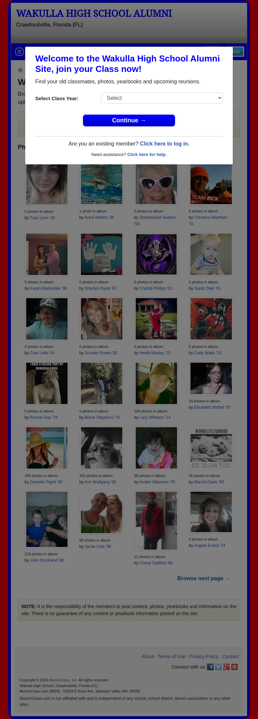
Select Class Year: (57, 98)
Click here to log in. (164, 144)
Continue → (129, 120)
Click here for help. (147, 154)
